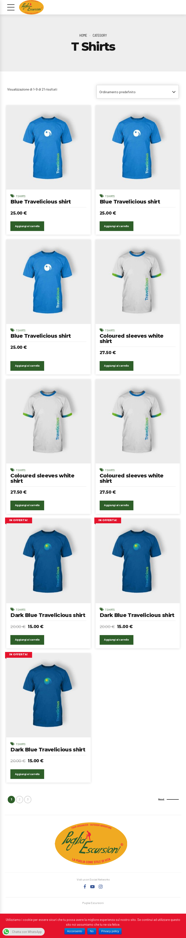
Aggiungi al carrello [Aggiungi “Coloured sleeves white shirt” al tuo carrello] (116, 371)
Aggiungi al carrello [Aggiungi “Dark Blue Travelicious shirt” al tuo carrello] (27, 651)
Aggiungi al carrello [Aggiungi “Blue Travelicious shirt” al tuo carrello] (27, 231)
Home (83, 35)
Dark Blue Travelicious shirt (48, 621)
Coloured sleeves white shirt (132, 344)
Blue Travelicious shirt (41, 201)
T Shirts (21, 196)
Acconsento (74, 931)
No (92, 931)
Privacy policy (110, 931)
